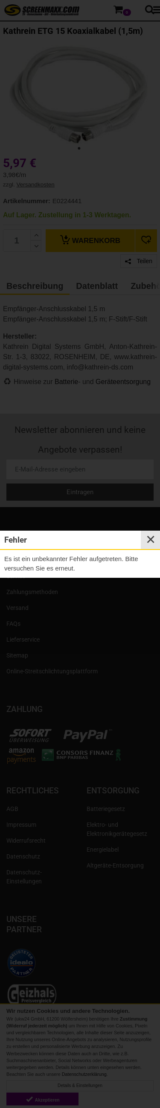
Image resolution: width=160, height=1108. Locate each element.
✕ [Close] (150, 539)
